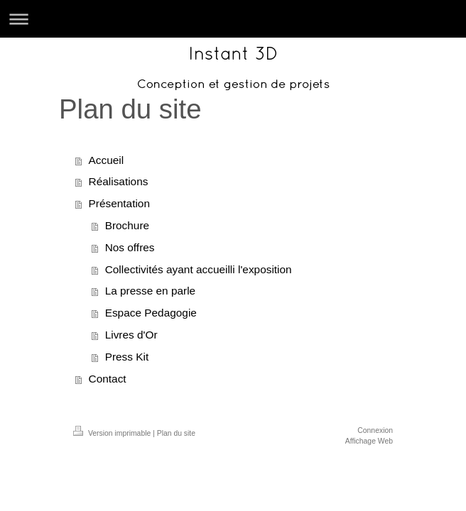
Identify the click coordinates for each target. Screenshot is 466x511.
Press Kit (127, 357)
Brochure (127, 225)
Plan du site (176, 433)
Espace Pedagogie (151, 313)
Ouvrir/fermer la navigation (233, 19)
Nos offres (130, 247)
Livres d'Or (131, 335)
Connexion (375, 430)
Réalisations (118, 181)
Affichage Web (369, 441)
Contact (107, 379)
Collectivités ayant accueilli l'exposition (198, 269)
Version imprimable (113, 433)
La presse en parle (150, 291)
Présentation (119, 203)
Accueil (106, 160)
